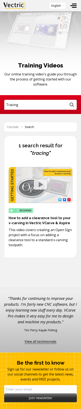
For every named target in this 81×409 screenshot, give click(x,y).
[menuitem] (73, 5)
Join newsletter (40, 398)
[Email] (40, 389)
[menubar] (40, 5)
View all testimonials (40, 341)
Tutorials (13, 127)
